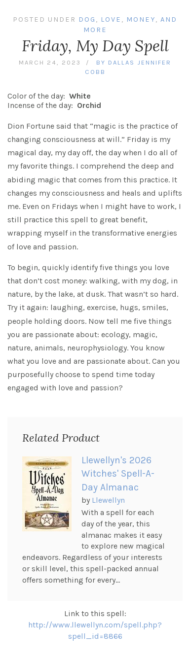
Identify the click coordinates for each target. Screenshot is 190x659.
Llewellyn (108, 500)
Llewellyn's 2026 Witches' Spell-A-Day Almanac (117, 473)
